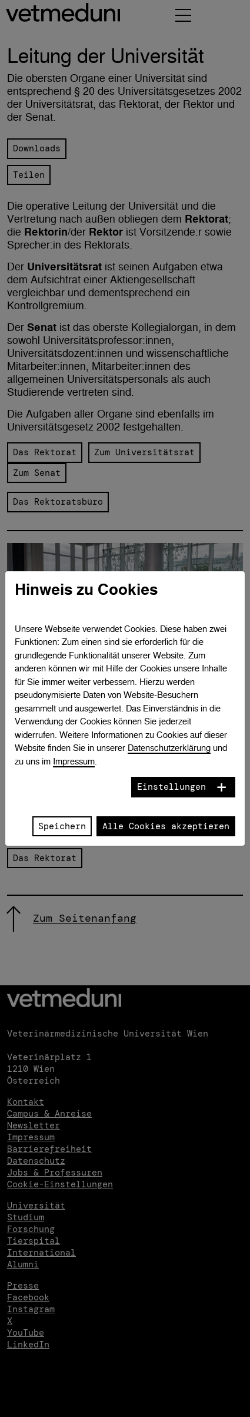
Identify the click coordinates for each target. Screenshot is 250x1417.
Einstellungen (171, 787)
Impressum (74, 761)
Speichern (62, 826)
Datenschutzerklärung (169, 748)
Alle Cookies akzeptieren (165, 826)
